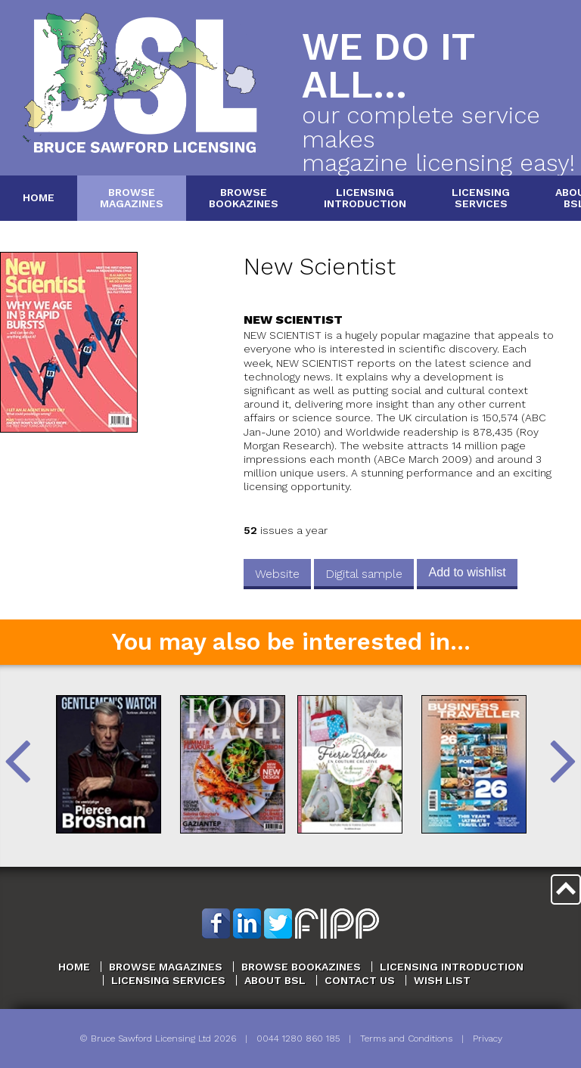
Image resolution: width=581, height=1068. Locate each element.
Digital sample (363, 574)
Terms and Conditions (406, 1038)
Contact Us (360, 980)
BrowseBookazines (243, 198)
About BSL (275, 980)
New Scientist (320, 267)
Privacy (487, 1038)
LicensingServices (481, 198)
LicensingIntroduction (365, 198)
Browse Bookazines (301, 967)
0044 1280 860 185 (298, 1038)
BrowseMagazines (131, 198)
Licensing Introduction (452, 967)
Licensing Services (168, 980)
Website (277, 574)
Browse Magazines (165, 967)
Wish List (442, 980)
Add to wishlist (466, 572)
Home (38, 197)
